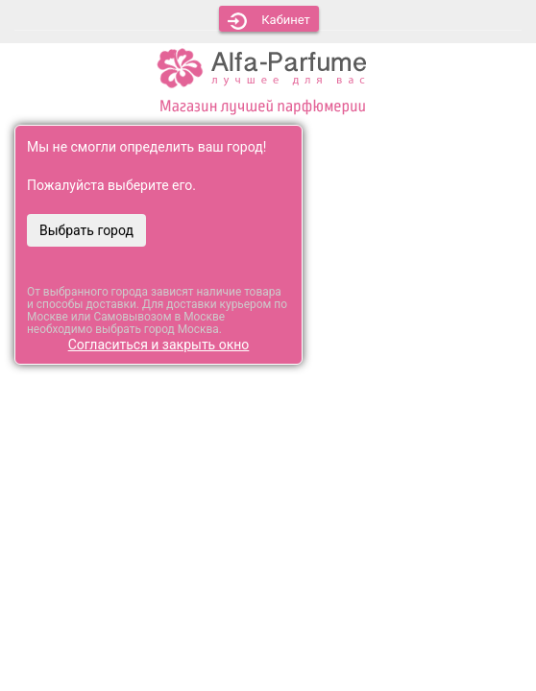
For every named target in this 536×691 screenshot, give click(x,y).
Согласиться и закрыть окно (159, 344)
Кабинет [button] (269, 21)
